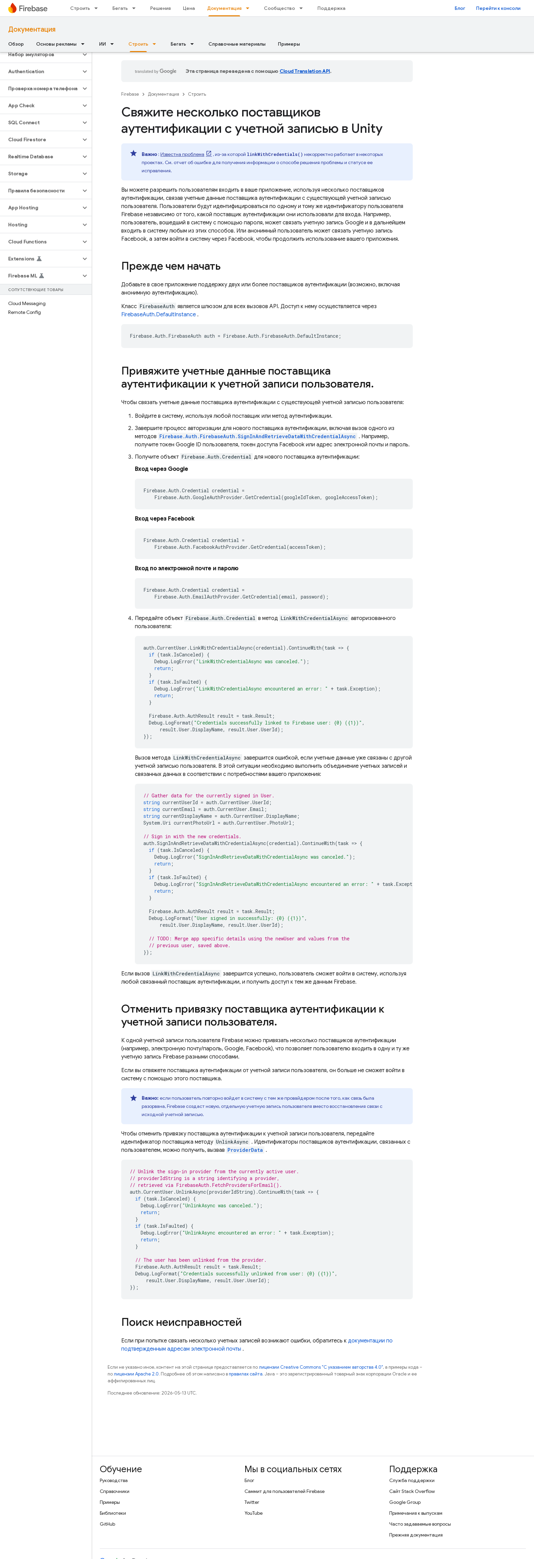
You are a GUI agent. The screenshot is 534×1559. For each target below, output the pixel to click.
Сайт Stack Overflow (412, 1491)
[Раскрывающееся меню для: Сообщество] (303, 8)
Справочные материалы (237, 44)
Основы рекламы (56, 44)
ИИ (102, 44)
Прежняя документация (416, 1535)
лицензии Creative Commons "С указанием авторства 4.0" (321, 1367)
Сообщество (279, 8)
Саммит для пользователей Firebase (285, 1491)
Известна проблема (182, 154)
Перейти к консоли (498, 8)
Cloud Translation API (305, 71)
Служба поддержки (412, 1480)
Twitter (252, 1502)
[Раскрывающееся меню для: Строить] (98, 8)
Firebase (130, 94)
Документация (32, 29)
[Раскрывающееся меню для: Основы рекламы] (85, 44)
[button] (40, 54)
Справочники (114, 1491)
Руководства (114, 1480)
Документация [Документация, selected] (224, 8)
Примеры (289, 44)
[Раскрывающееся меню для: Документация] (249, 8)
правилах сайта (246, 1374)
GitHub (107, 1524)
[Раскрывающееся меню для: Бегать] (136, 8)
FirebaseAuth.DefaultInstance (158, 314)
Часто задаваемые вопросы (420, 1524)
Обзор (16, 44)
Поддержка (331, 8)
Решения (160, 8)
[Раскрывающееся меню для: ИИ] (114, 44)
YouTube (254, 1513)
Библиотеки (113, 1513)
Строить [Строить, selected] (138, 44)
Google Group (405, 1502)
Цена (189, 8)
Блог (460, 8)
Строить (80, 8)
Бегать (120, 8)
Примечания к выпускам (415, 1513)
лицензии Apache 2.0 (136, 1374)
